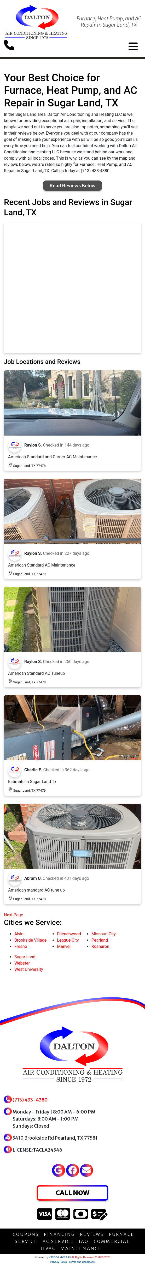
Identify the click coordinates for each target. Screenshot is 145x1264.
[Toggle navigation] (133, 46)
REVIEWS (92, 1234)
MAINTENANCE (81, 1248)
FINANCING (59, 1234)
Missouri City (103, 933)
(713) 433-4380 (30, 1100)
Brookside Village (30, 940)
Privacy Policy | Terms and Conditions (72, 1262)
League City (68, 940)
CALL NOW (72, 1193)
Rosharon (100, 946)
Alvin (19, 933)
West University (28, 969)
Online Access (60, 1257)
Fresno (20, 946)
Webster (22, 963)
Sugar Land (25, 956)
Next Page (13, 914)
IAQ (84, 1241)
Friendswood (69, 933)
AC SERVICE (58, 1241)
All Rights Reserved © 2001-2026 (90, 1257)
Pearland (99, 940)
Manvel (64, 946)
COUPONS (26, 1234)
